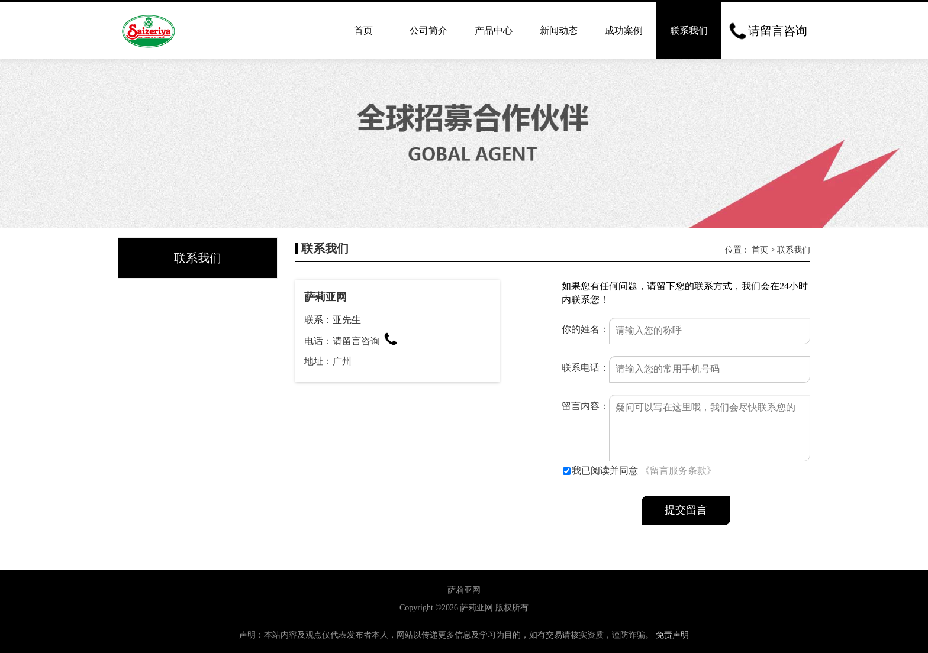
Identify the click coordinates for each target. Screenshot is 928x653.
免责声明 (672, 635)
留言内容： (585, 406)
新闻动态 (559, 30)
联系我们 (689, 30)
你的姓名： (585, 329)
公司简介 (428, 30)
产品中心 (494, 30)
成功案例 (624, 30)
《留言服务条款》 (678, 470)
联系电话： (585, 368)
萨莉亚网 (476, 607)
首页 (363, 30)
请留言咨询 (365, 341)
